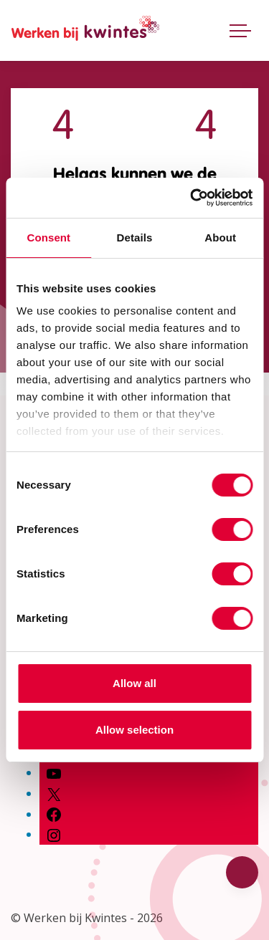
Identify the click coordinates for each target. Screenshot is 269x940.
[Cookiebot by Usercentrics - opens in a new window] (192, 197)
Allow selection (134, 730)
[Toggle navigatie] (240, 30)
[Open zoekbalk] (207, 27)
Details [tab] (135, 237)
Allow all (134, 683)
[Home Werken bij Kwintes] (85, 30)
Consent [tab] (48, 237)
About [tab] (220, 237)
